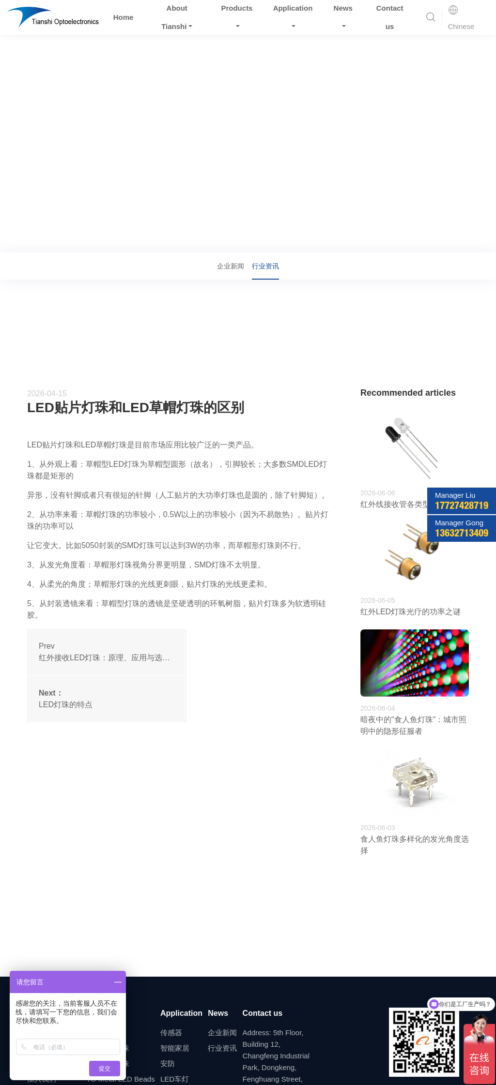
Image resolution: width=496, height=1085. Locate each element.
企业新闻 (230, 266)
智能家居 (174, 1048)
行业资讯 (103, 239)
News (71, 239)
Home (123, 17)
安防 (167, 1063)
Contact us (263, 1013)
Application (181, 1013)
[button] (430, 17)
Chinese (461, 18)
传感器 (171, 1032)
